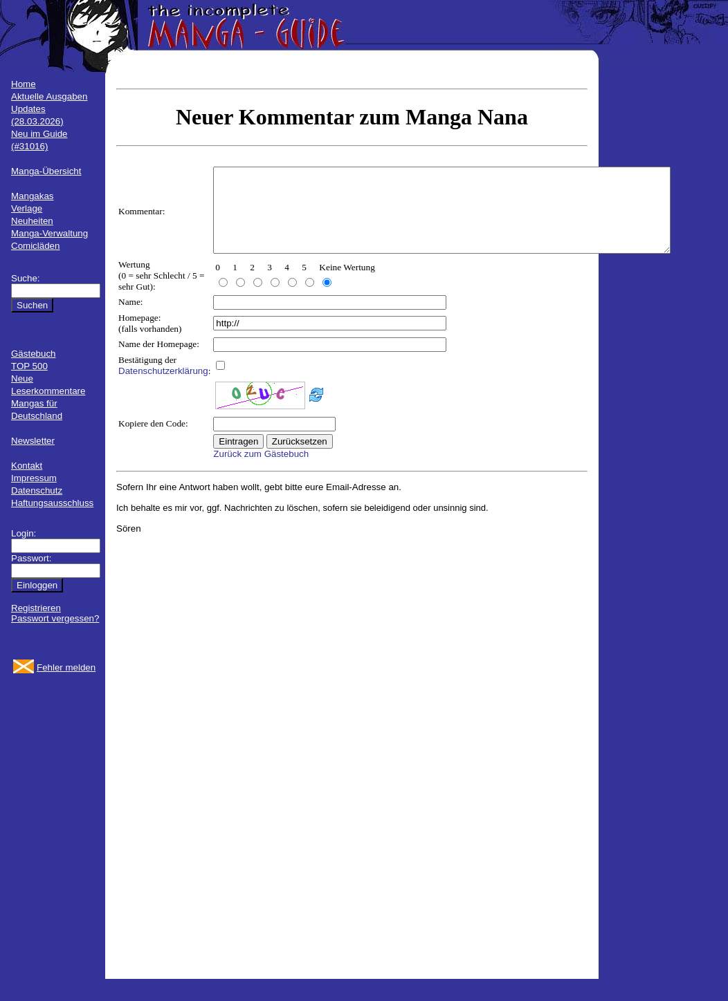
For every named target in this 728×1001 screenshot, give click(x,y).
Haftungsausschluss (52, 503)
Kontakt (26, 465)
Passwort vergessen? (55, 618)
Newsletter (33, 441)
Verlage (26, 208)
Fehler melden (66, 667)
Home (23, 84)
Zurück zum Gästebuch (261, 470)
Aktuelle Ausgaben (49, 96)
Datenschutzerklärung (163, 387)
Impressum (34, 478)
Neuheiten (32, 221)
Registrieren (36, 608)
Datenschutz (36, 490)
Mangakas (32, 196)
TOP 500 (29, 366)
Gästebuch (33, 353)
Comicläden (35, 246)
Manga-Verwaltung (49, 233)
